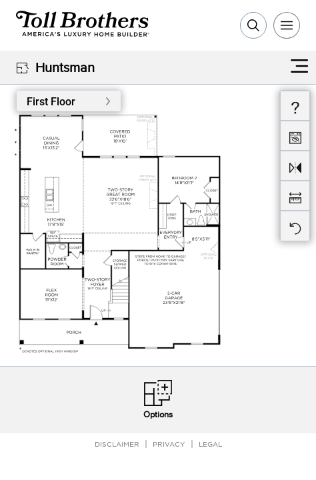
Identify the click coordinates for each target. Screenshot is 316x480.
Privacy (169, 443)
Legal (210, 443)
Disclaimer (117, 443)
